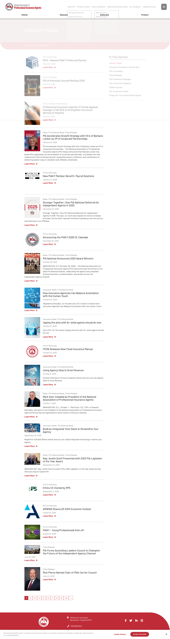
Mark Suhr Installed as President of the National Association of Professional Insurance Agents (69, 398)
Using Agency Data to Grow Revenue (63, 370)
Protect (144, 15)
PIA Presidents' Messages (120, 79)
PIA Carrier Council (83, 7)
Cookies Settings (120, 634)
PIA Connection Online (118, 91)
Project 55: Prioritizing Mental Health (125, 95)
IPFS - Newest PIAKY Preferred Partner (65, 60)
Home (26, 45)
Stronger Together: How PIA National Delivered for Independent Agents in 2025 (71, 204)
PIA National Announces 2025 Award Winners (68, 258)
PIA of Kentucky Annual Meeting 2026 (64, 80)
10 (66, 598)
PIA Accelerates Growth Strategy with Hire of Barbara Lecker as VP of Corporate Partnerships (73, 137)
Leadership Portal (149, 7)
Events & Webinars (99, 7)
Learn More (49, 67)
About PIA (71, 7)
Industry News (115, 63)
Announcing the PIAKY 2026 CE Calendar (65, 237)
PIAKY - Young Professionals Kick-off (63, 530)
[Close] (166, 634)
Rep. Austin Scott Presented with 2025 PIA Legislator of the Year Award (72, 460)
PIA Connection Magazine (120, 83)
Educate (64, 15)
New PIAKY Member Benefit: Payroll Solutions (68, 176)
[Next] (71, 598)
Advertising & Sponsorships (117, 7)
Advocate (104, 15)
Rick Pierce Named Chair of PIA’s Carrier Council (70, 572)
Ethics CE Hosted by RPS (56, 487)
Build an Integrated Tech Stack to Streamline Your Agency (71, 430)
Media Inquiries (115, 87)
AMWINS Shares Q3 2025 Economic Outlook (67, 509)
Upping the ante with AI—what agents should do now (72, 322)
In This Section (118, 57)
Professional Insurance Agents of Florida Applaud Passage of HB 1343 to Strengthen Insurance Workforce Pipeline (70, 109)
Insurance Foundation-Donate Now (124, 67)
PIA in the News (116, 71)
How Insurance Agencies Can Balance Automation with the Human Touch (71, 294)
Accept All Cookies (139, 634)
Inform (25, 15)
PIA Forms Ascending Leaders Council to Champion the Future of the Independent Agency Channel (71, 552)
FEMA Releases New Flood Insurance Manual (68, 349)
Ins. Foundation (135, 7)
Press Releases (115, 75)
